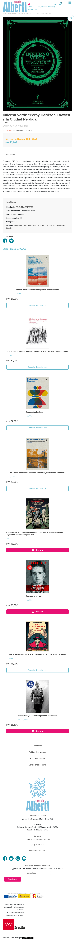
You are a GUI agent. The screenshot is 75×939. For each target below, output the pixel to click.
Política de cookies (37, 758)
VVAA (26, 720)
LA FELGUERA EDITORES (23, 207)
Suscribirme (12, 879)
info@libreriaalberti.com (37, 850)
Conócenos (37, 746)
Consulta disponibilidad (37, 305)
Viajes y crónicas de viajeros (15, 14)
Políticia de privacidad (37, 752)
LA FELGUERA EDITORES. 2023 (15, 126)
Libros (4, 14)
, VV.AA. (19, 294)
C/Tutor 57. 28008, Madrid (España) (37, 839)
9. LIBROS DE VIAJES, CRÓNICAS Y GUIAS (37, 14)
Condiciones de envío (37, 765)
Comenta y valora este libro (22, 130)
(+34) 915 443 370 (37, 845)
